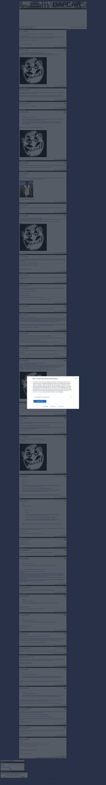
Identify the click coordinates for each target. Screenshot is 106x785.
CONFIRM (40, 401)
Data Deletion (45, 406)
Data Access (53, 406)
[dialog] (53, 392)
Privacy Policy (61, 406)
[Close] (76, 379)
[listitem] (53, 397)
